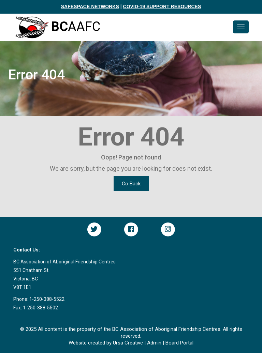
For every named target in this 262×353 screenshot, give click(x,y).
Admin (154, 343)
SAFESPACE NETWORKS (90, 6)
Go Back (131, 184)
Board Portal (179, 343)
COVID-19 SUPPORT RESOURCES (162, 6)
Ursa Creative (128, 343)
